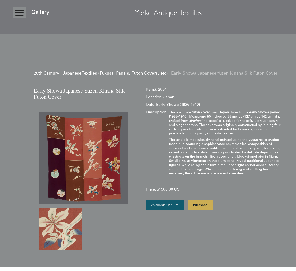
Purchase (200, 205)
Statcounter (8, 268)
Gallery (40, 12)
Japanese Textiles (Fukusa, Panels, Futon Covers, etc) (115, 74)
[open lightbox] (83, 158)
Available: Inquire (165, 205)
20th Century (46, 74)
